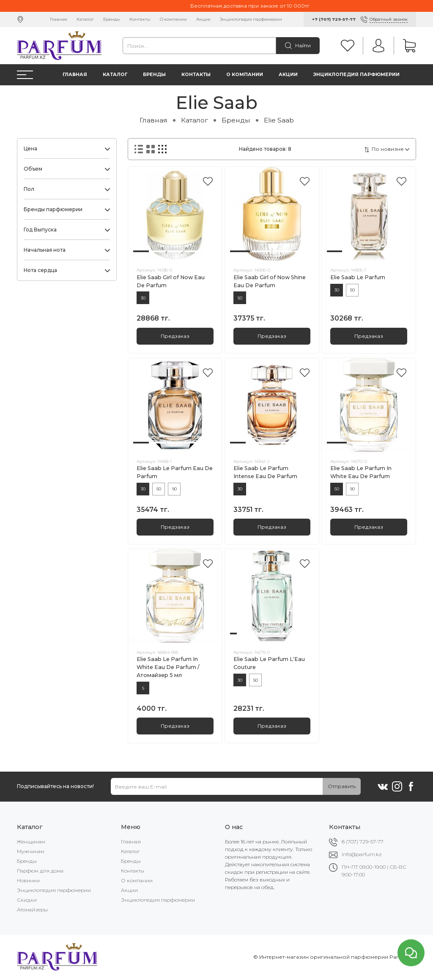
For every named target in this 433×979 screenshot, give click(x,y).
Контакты (140, 19)
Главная (58, 19)
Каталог (85, 19)
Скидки (27, 900)
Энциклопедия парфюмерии (251, 19)
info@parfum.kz (362, 854)
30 (143, 298)
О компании (173, 19)
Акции (203, 19)
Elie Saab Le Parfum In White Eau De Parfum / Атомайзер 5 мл (168, 667)
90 (174, 489)
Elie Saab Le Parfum (357, 277)
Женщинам (31, 841)
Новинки (28, 880)
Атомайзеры (32, 909)
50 (240, 298)
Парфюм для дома (40, 871)
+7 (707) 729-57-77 (334, 19)
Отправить (342, 786)
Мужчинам (30, 851)
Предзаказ (175, 336)
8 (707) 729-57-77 (363, 841)
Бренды (111, 19)
